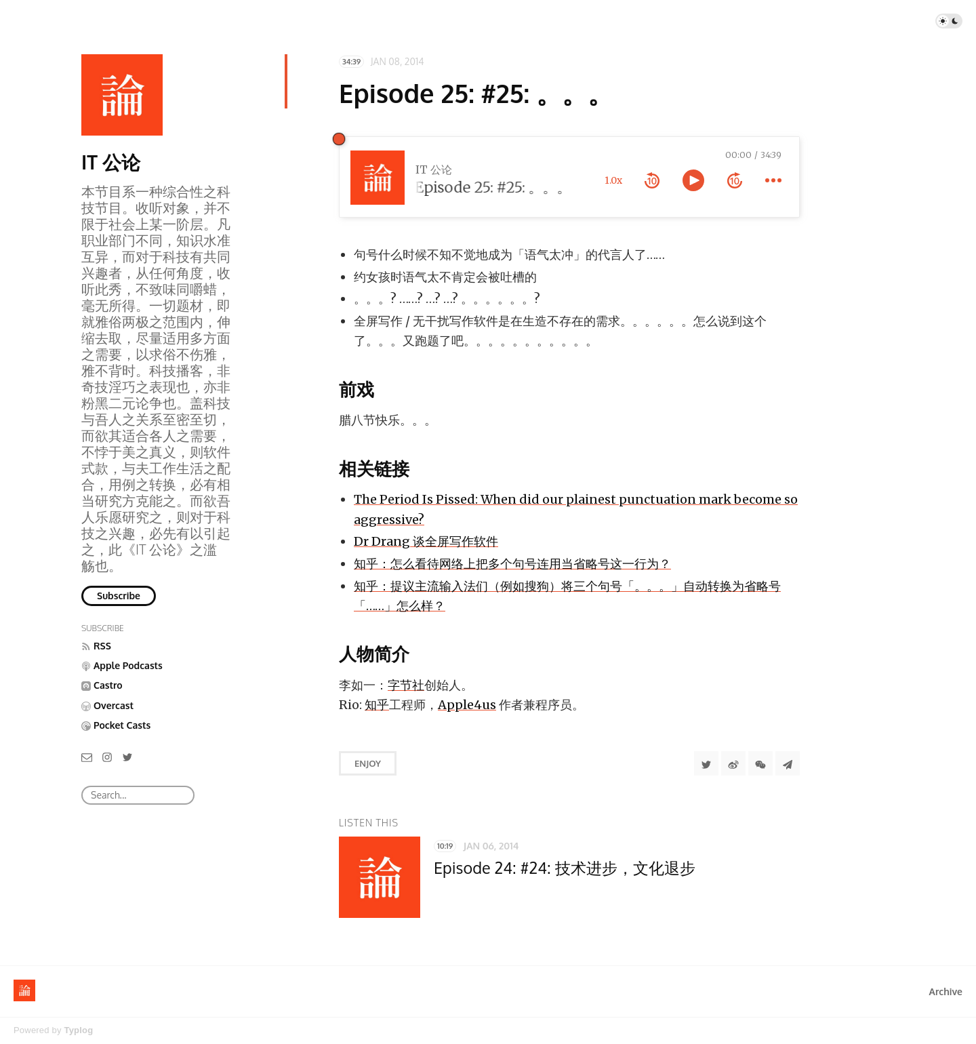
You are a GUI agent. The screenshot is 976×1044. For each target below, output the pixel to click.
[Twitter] (127, 756)
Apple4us (467, 704)
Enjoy (367, 763)
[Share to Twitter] (706, 763)
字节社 (406, 685)
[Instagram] (107, 756)
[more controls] (773, 180)
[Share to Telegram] (787, 763)
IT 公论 (110, 162)
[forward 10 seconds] (735, 180)
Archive (945, 991)
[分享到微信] (760, 763)
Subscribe (118, 595)
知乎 (377, 704)
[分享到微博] (733, 763)
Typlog (78, 1030)
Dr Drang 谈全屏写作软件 (426, 541)
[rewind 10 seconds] (652, 180)
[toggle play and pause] (693, 180)
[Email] (86, 756)
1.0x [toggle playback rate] (613, 180)
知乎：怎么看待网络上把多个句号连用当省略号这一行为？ (512, 563)
